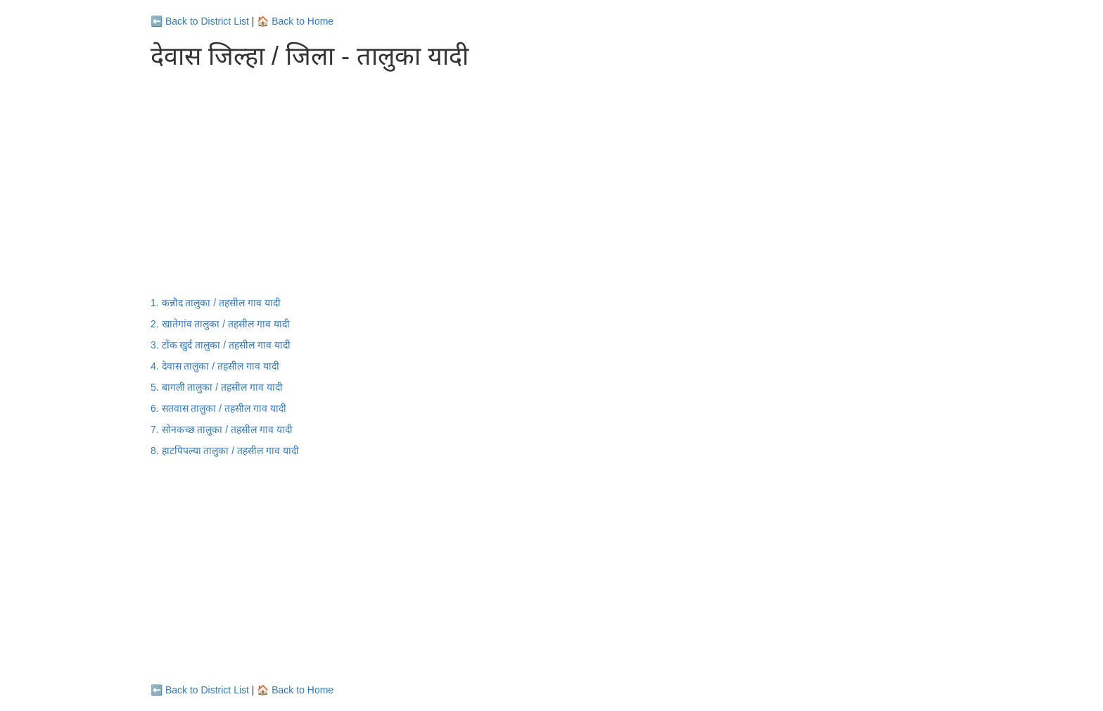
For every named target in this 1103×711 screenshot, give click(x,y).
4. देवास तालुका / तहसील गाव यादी (215, 366)
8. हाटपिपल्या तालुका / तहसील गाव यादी (225, 450)
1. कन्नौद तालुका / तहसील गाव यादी (216, 302)
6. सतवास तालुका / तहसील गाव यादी (218, 408)
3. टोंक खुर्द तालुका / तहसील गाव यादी (221, 345)
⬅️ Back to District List (200, 21)
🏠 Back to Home (295, 21)
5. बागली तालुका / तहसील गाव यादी (217, 387)
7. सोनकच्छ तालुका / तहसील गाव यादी (222, 429)
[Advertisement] (551, 183)
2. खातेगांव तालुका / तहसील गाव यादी (220, 323)
